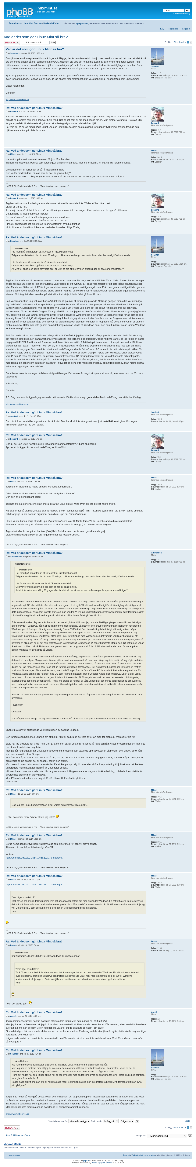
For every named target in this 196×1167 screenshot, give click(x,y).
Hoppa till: (141, 1135)
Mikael (13, 154)
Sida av (179, 42)
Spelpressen (82, 23)
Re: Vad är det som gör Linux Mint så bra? (34, 107)
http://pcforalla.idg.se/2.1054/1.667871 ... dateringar (34, 884)
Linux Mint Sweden (32, 23)
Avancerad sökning (181, 13)
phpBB (86, 1161)
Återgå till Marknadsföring (18, 1135)
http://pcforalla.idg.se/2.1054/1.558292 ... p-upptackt (34, 857)
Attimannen (15, 557)
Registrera (173, 29)
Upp (189, 102)
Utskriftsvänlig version (182, 22)
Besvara (12, 42)
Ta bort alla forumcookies (143, 1155)
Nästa (187, 1121)
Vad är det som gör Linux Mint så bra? (36, 37)
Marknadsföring (51, 23)
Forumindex (15, 23)
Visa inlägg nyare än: (69, 1121)
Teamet (126, 1155)
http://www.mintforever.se (17, 99)
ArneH (13, 1016)
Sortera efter (105, 1121)
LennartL (14, 112)
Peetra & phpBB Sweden (101, 1163)
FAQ (162, 29)
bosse (13, 945)
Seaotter (14, 53)
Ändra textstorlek (187, 22)
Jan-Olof (14, 416)
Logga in (186, 29)
